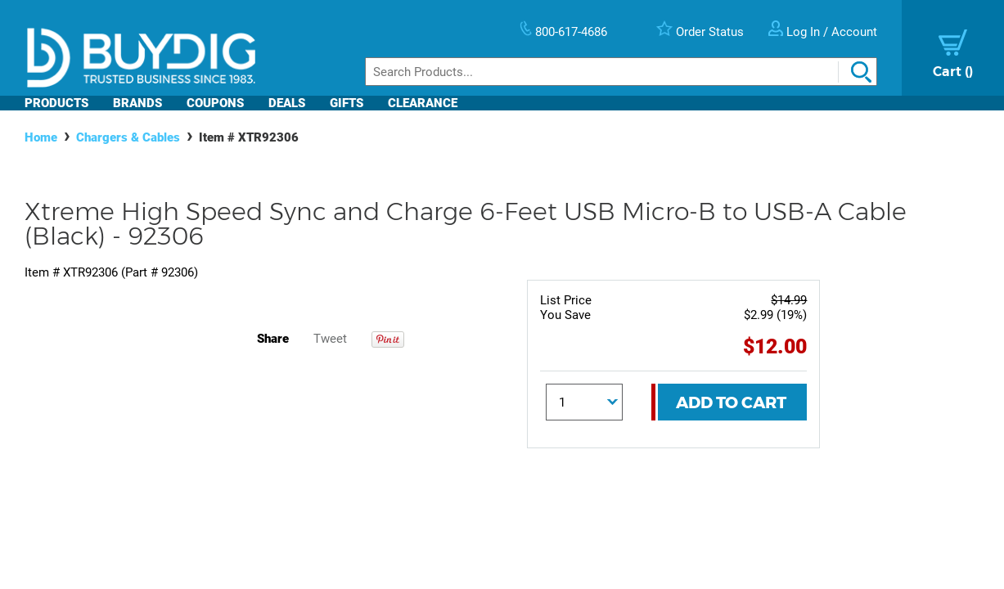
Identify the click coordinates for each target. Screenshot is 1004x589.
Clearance (422, 103)
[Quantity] (584, 402)
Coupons (215, 103)
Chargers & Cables (128, 137)
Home (41, 137)
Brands (137, 103)
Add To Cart (731, 402)
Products (56, 103)
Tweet (330, 338)
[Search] (621, 71)
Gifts (346, 103)
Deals (286, 103)
